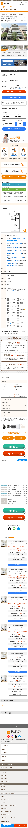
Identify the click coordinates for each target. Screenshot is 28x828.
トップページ (5, 745)
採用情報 (3, 790)
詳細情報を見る (18, 564)
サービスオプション (20, 437)
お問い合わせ (14, 290)
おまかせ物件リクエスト (7, 767)
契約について (4, 775)
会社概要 (3, 787)
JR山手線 (14, 265)
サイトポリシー (5, 802)
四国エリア (4, 760)
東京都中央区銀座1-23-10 (19, 238)
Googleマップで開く (12, 240)
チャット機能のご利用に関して (8, 805)
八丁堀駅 (9, 263)
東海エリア (4, 752)
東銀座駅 (9, 254)
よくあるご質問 (5, 781)
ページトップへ (14, 725)
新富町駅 (9, 243)
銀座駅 (8, 260)
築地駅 (8, 250)
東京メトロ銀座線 (15, 247)
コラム (2, 796)
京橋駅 (8, 247)
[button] (27, 32)
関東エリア (4, 749)
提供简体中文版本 (5, 814)
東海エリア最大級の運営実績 (8, 793)
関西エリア (4, 756)
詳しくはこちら (18, 88)
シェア (21, 14)
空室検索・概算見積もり (14, 129)
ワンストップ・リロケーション (9, 817)
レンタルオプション (7, 437)
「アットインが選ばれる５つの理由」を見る (14, 177)
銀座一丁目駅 (10, 257)
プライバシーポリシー (6, 799)
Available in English (6, 811)
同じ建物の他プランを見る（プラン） (14, 97)
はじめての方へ (5, 772)
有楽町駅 (9, 265)
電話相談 (7, 826)
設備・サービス (5, 778)
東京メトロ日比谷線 (16, 250)
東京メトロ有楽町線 (17, 243)
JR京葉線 (14, 263)
